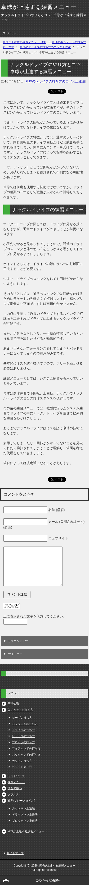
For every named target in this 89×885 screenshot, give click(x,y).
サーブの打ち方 (22, 717)
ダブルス (13, 794)
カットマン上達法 (23, 808)
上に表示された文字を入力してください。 (34, 616)
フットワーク (16, 776)
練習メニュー (16, 782)
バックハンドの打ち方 (26, 754)
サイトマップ (15, 853)
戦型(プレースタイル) (21, 800)
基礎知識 (13, 703)
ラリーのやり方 (22, 767)
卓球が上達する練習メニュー (38, 7)
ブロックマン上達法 (25, 820)
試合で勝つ (15, 788)
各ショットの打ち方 (20, 710)
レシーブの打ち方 (23, 736)
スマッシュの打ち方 (25, 723)
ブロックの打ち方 (23, 742)
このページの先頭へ (48, 880)
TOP (24, 42)
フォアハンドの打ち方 (26, 748)
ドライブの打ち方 (23, 730)
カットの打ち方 (22, 760)
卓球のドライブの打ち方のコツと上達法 (55, 81)
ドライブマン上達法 (25, 814)
